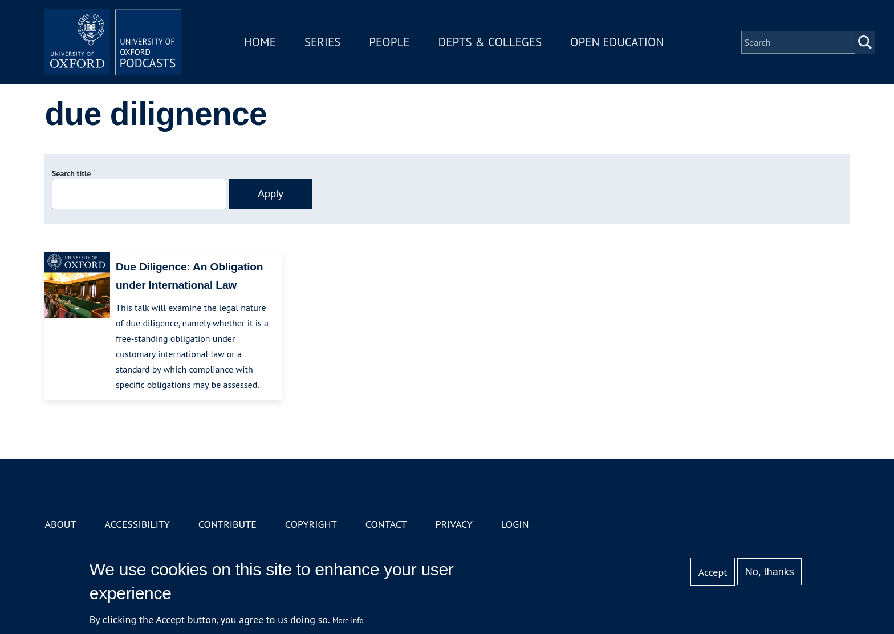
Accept (713, 572)
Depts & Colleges (490, 42)
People (389, 42)
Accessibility (136, 524)
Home (260, 42)
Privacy (454, 524)
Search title (71, 173)
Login (515, 524)
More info (348, 620)
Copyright (311, 524)
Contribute (227, 524)
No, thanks (769, 572)
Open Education (617, 42)
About (60, 524)
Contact (386, 524)
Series (322, 42)
